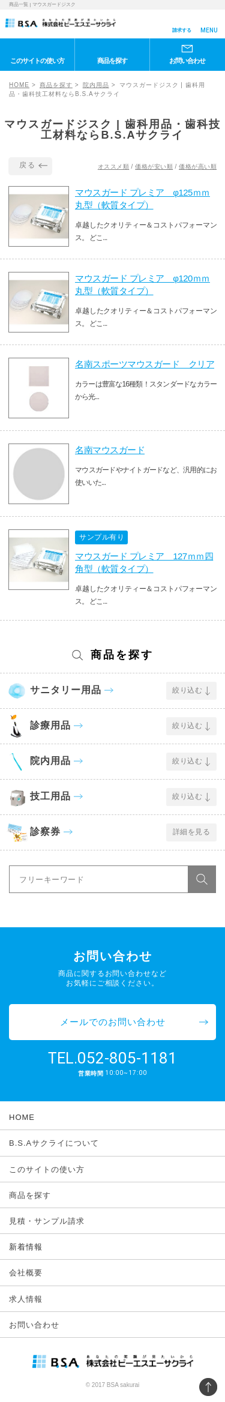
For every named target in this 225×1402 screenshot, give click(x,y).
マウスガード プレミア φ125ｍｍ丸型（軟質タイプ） (142, 198)
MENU (209, 30)
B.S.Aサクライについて (54, 1143)
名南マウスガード (110, 450)
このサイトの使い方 (37, 60)
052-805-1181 (127, 1058)
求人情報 (26, 1299)
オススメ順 (114, 166)
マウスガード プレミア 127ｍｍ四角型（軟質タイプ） (144, 562)
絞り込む (187, 690)
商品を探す (112, 60)
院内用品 (96, 85)
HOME (19, 85)
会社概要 (26, 1272)
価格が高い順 (198, 166)
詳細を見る (192, 832)
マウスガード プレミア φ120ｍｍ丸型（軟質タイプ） (142, 284)
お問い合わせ (187, 60)
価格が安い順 (154, 166)
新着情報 (26, 1246)
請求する (181, 30)
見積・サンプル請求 (47, 1221)
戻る (27, 165)
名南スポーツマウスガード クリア (144, 364)
